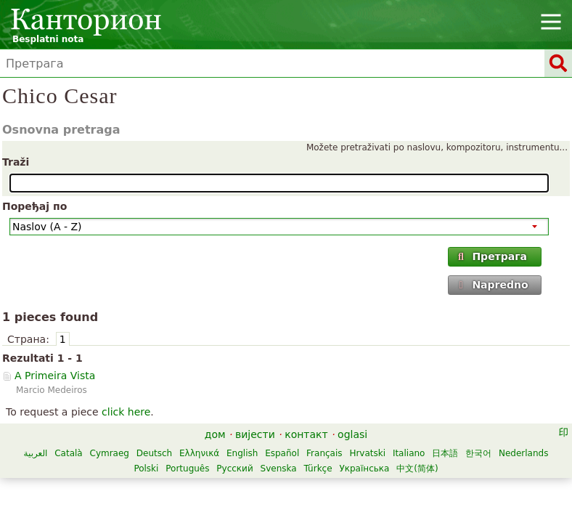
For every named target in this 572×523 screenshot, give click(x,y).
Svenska (279, 468)
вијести (255, 434)
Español (282, 453)
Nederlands (523, 453)
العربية (36, 453)
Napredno (492, 285)
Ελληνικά (199, 453)
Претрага (491, 256)
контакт (306, 434)
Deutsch (154, 453)
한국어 (478, 453)
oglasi (352, 434)
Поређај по (34, 206)
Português (187, 468)
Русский (234, 468)
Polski (146, 468)
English (242, 453)
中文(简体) (417, 468)
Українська (364, 468)
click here (126, 412)
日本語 (445, 453)
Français (324, 453)
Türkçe (317, 468)
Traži (15, 162)
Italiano (409, 453)
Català (68, 453)
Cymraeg (109, 453)
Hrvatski (367, 453)
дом (215, 434)
